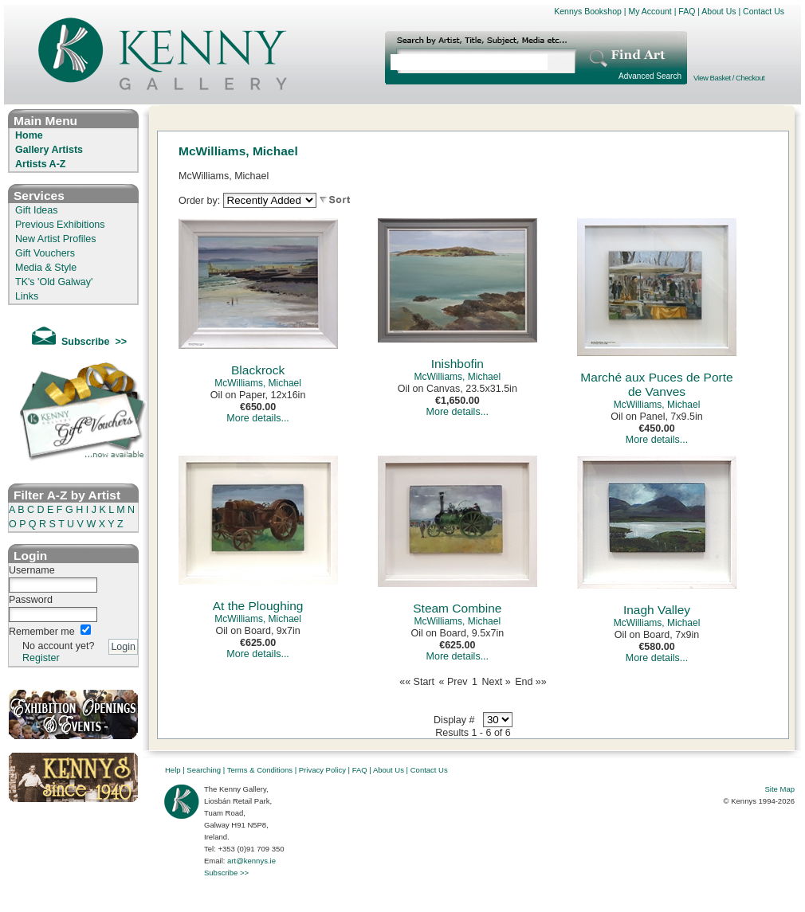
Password (31, 599)
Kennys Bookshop (588, 11)
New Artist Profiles (55, 239)
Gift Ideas (36, 210)
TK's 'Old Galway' (53, 282)
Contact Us (763, 11)
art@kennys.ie (251, 860)
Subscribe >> (226, 872)
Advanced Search (649, 76)
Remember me (42, 631)
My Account (649, 11)
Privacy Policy (322, 769)
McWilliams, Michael (257, 383)
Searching (204, 769)
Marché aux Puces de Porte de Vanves (656, 384)
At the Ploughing (258, 606)
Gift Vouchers (45, 253)
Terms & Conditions (260, 769)
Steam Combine (457, 608)
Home (29, 135)
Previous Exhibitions (60, 224)
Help (173, 769)
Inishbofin (457, 363)
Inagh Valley (656, 609)
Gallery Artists (49, 149)
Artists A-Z (40, 164)
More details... (257, 418)
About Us (718, 11)
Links (26, 296)
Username (32, 570)
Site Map (780, 789)
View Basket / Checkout (728, 77)
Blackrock (258, 370)
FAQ (686, 11)
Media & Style (46, 267)
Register (41, 657)
